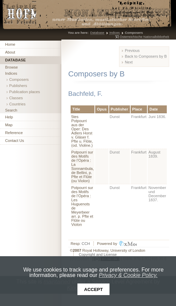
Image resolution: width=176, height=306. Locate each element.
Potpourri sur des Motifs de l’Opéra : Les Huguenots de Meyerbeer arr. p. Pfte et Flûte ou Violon (82, 206)
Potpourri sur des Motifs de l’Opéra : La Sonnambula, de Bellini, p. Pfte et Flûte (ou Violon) (82, 166)
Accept (93, 289)
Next (129, 62)
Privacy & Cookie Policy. (128, 275)
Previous (132, 50)
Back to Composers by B (146, 56)
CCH (86, 244)
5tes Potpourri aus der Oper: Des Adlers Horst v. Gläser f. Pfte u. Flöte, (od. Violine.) (82, 131)
